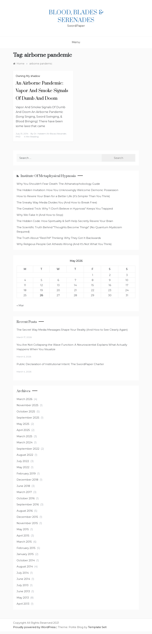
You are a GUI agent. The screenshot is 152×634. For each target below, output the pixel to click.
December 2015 (27, 516)
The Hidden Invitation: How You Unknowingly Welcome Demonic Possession (67, 190)
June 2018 (23, 486)
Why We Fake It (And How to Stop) (40, 215)
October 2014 (26, 560)
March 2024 (24, 442)
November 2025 (27, 405)
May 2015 (23, 529)
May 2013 (23, 597)
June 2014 (23, 579)
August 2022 (25, 454)
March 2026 (24, 399)
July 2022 (23, 461)
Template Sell (97, 627)
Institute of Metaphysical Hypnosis (48, 176)
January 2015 (25, 554)
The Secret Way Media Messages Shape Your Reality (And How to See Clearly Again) (72, 329)
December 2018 (27, 479)
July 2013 (22, 585)
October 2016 (26, 498)
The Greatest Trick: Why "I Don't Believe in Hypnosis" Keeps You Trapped (65, 208)
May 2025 (23, 424)
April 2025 (23, 430)
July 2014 (23, 572)
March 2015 (24, 541)
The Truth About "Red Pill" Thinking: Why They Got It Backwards (59, 238)
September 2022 (28, 448)
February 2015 (26, 548)
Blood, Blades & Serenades (76, 16)
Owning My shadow (28, 76)
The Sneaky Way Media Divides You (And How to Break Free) (57, 202)
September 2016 (28, 504)
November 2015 (27, 523)
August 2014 (25, 566)
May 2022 (23, 467)
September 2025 (28, 417)
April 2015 (23, 535)
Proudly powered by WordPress (34, 627)
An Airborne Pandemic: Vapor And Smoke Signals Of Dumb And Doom (42, 90)
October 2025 (26, 411)
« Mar (20, 305)
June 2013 (23, 591)
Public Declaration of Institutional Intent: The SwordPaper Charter (60, 364)
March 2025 (24, 436)
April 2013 (23, 603)
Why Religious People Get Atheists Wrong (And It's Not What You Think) (64, 244)
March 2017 (24, 492)
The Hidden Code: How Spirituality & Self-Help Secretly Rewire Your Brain (65, 221)
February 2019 (26, 473)
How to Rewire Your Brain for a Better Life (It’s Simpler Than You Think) (63, 196)
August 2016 (25, 510)
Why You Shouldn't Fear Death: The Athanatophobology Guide (58, 183)
